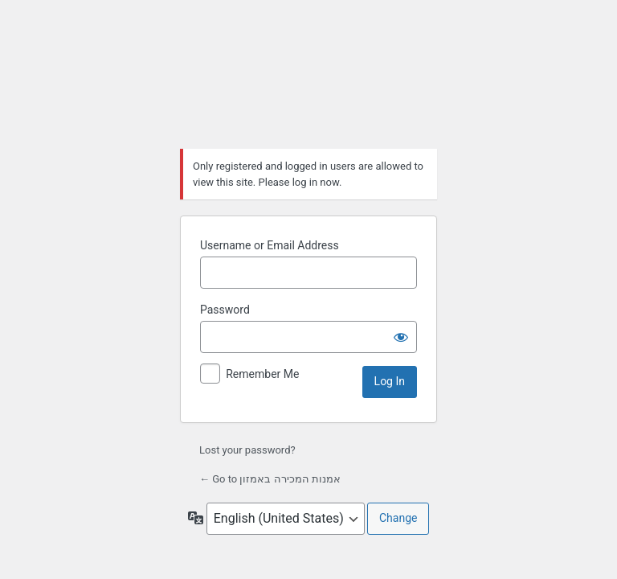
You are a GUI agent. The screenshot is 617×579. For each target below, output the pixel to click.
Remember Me (262, 374)
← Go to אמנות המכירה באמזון (270, 479)
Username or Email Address (269, 245)
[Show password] (401, 337)
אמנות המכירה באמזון (308, 80)
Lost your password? (247, 450)
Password (225, 309)
